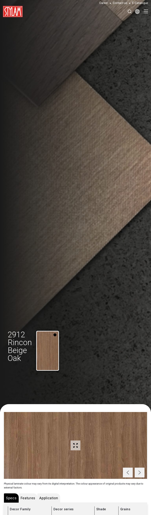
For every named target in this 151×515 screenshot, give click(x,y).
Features (28, 498)
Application (48, 498)
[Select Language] (137, 11)
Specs (11, 498)
